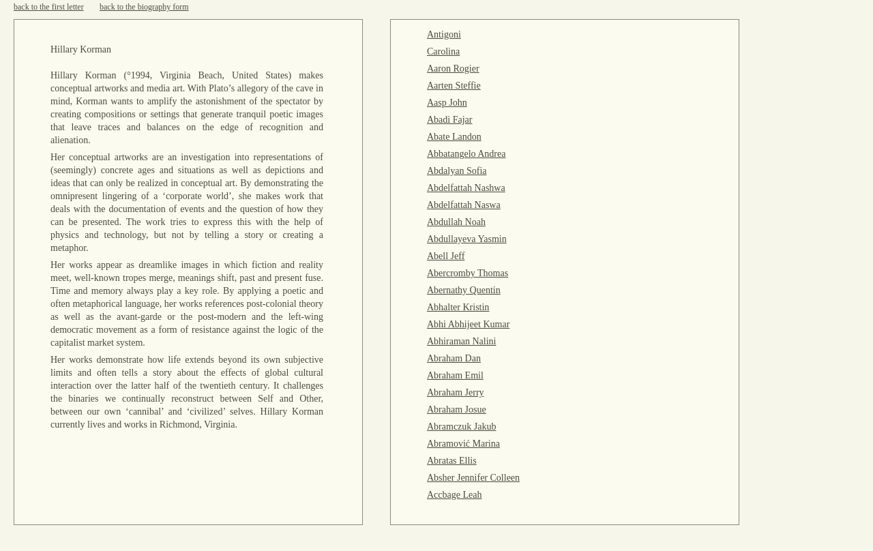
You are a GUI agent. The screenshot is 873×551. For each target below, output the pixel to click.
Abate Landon (454, 137)
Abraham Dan (454, 358)
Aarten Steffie (454, 85)
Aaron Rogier (453, 68)
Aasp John (447, 103)
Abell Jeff (445, 256)
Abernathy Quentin (464, 290)
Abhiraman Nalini (461, 341)
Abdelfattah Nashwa (466, 188)
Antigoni (444, 34)
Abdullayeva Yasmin (467, 239)
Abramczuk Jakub (461, 426)
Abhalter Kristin (458, 307)
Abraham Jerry (455, 392)
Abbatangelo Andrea (466, 154)
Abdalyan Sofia (456, 171)
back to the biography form (144, 7)
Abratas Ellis (452, 461)
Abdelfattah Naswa (464, 205)
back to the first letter (49, 7)
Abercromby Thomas (467, 273)
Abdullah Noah (456, 222)
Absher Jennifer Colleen (473, 478)
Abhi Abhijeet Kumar (468, 324)
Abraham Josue (456, 409)
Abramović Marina (463, 443)
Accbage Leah (454, 495)
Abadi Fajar (449, 120)
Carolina (443, 51)
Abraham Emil (455, 375)
